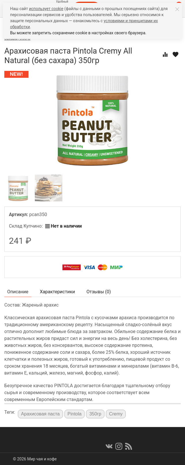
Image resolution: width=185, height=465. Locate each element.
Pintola (75, 413)
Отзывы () (99, 291)
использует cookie (46, 8)
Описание (17, 291)
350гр (95, 413)
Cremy (116, 413)
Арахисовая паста (40, 413)
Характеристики (57, 291)
